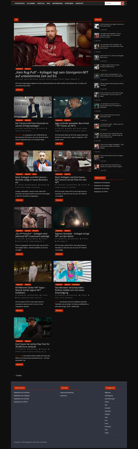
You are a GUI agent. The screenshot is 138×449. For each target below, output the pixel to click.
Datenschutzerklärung (66, 392)
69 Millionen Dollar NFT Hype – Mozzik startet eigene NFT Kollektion (30, 290)
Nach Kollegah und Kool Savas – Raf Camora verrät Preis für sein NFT (70, 180)
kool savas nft (66, 130)
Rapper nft (83, 130)
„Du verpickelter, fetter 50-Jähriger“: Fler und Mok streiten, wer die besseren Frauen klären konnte (111, 46)
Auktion (24, 351)
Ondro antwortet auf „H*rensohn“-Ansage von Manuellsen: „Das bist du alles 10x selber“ (111, 94)
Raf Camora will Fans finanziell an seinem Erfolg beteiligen (31, 124)
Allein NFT (49, 79)
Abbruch (43, 79)
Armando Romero (30, 128)
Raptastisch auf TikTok (101, 191)
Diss (48, 3)
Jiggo (85, 128)
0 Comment (34, 79)
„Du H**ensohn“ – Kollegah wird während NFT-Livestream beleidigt (32, 235)
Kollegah (67, 79)
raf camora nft (76, 130)
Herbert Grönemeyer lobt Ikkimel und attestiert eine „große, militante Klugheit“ (111, 165)
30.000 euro (18, 351)
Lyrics (42, 351)
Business (22, 187)
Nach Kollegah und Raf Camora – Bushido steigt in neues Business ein (31, 180)
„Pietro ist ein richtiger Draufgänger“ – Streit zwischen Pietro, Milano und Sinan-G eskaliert (112, 146)
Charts (107, 402)
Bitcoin (18, 297)
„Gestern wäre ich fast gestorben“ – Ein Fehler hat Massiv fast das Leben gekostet (111, 75)
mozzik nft (37, 297)
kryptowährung (25, 297)
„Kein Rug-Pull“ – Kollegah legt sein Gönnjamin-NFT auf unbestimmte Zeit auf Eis (51, 74)
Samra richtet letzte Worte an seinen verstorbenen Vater (110, 115)
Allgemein (31, 3)
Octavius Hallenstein (31, 185)
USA (106, 430)
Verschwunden (68, 297)
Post (63, 297)
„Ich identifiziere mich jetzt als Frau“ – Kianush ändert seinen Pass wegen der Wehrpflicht (110, 105)
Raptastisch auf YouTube (101, 188)
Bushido (17, 187)
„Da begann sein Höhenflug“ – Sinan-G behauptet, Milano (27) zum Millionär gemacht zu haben (110, 35)
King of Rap (30, 351)
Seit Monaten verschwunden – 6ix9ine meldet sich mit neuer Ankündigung (70, 290)
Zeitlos (34, 174)
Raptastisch (20, 3)
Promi (106, 423)
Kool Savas (63, 187)
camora (17, 130)
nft (78, 79)
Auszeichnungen (110, 399)
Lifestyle (40, 3)
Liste (106, 417)
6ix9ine (57, 297)
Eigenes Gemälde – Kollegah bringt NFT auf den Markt (72, 235)
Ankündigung (57, 3)
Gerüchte (79, 3)
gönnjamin (55, 79)
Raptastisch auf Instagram (102, 185)
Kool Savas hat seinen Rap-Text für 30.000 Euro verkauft (32, 345)
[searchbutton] (122, 3)
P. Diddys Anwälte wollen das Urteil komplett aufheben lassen (109, 65)
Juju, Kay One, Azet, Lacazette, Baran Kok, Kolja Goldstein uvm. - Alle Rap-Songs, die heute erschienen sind (111, 135)
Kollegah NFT (73, 79)
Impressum (63, 395)
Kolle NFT (61, 79)
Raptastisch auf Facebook (102, 182)
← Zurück (17, 375)
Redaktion (69, 128)
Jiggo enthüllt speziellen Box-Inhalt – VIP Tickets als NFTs (72, 124)
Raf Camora (28, 130)
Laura (27, 79)
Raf (23, 130)
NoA (106, 420)
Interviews (69, 3)
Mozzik (31, 297)
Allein (58, 241)
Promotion (108, 426)
